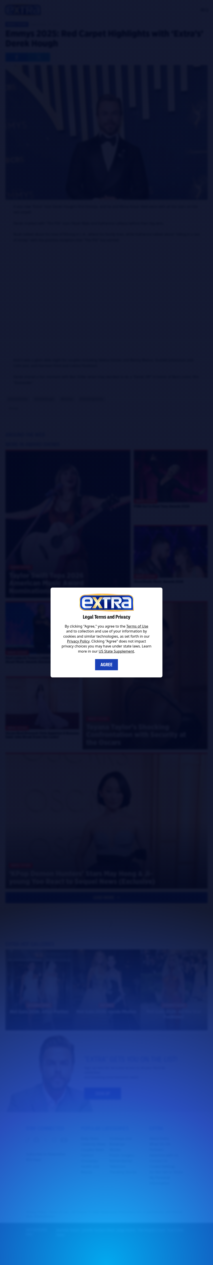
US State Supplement (116, 651)
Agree (106, 664)
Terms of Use (137, 626)
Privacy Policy (78, 641)
